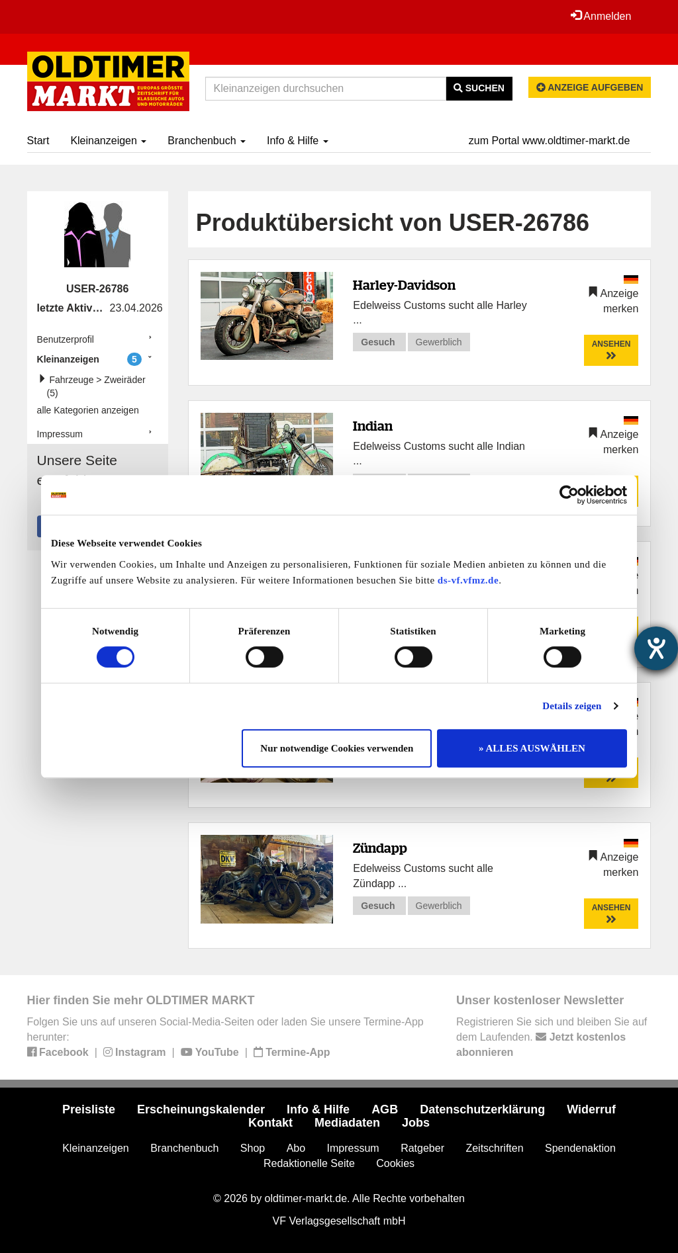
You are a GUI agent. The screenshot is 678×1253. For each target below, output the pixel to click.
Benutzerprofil (65, 339)
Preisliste (88, 1109)
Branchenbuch (207, 140)
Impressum (60, 434)
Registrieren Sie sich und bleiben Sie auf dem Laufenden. (551, 1037)
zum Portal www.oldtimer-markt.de (549, 140)
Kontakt (270, 1122)
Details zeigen (571, 706)
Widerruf (591, 1109)
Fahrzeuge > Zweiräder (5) (95, 386)
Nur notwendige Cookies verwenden (336, 748)
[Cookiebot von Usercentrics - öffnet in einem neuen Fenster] (569, 495)
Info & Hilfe (297, 140)
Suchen (479, 88)
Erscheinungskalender (201, 1109)
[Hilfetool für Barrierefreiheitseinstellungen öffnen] (656, 648)
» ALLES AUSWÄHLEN (532, 748)
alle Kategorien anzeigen (88, 410)
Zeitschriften (494, 1148)
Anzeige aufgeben (590, 87)
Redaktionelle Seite (309, 1163)
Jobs (416, 1122)
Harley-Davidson (404, 284)
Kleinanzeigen (108, 140)
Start (38, 140)
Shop (252, 1148)
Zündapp (380, 847)
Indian (373, 425)
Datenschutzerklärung (482, 1109)
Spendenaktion (580, 1148)
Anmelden (601, 16)
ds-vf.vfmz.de (468, 580)
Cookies (395, 1163)
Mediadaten (347, 1122)
